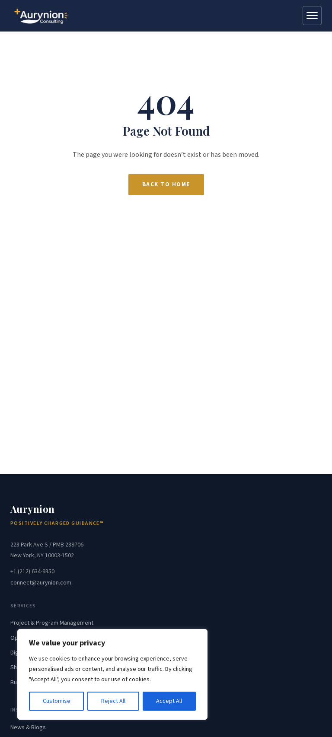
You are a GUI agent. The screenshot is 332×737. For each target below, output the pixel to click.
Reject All (113, 701)
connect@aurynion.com (40, 582)
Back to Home (166, 184)
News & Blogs (28, 727)
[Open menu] (312, 15)
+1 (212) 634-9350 (32, 571)
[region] (112, 674)
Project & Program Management (51, 623)
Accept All (169, 701)
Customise (56, 701)
